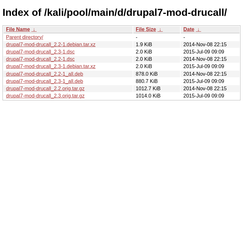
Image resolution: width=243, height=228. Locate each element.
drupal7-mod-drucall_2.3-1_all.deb (44, 81)
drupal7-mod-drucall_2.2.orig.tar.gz (45, 88)
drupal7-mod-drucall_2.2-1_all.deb (44, 74)
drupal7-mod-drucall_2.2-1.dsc (40, 59)
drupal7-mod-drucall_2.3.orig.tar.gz (45, 95)
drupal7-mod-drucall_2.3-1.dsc (40, 51)
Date (188, 29)
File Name (18, 29)
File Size (146, 29)
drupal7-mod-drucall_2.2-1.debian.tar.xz (51, 44)
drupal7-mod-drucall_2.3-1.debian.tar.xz (51, 66)
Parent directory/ (24, 37)
